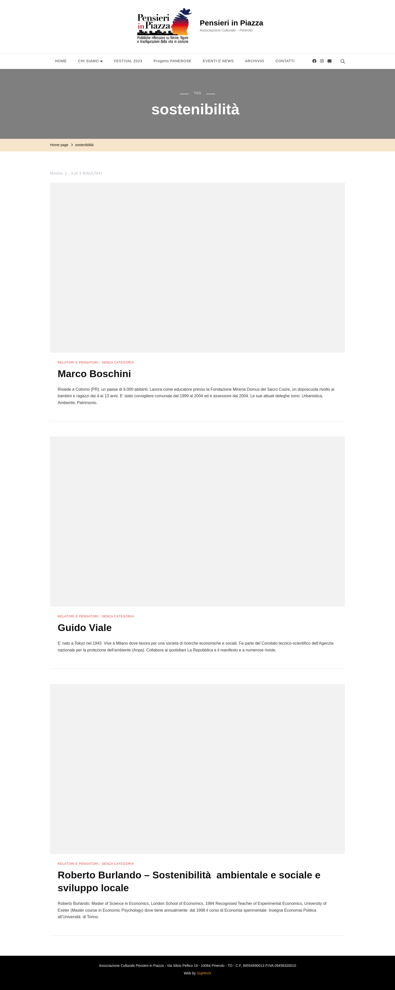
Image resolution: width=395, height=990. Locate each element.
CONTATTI (285, 61)
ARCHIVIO (254, 61)
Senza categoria (118, 362)
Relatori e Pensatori (78, 362)
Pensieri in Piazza (231, 23)
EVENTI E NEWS (218, 61)
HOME (61, 61)
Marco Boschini (95, 373)
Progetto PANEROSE (173, 61)
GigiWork (204, 972)
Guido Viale (85, 627)
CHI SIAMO (88, 61)
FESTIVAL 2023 (128, 61)
